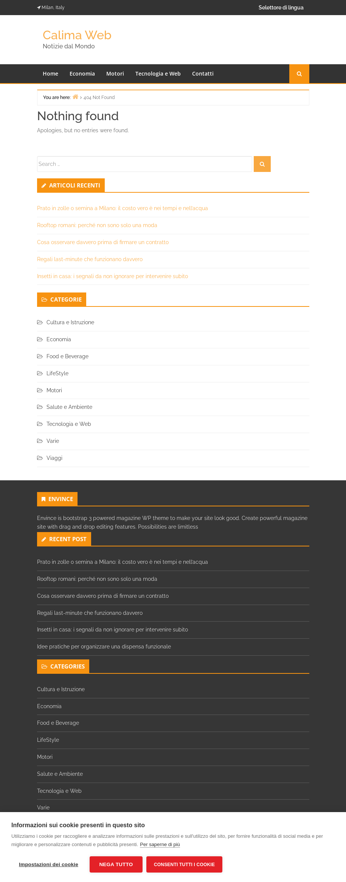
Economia (82, 73)
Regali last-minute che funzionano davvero (90, 259)
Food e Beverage (67, 356)
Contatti (203, 73)
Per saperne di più (160, 844)
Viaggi (54, 458)
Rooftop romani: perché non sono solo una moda (97, 225)
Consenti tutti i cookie (184, 864)
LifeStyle (57, 373)
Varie (53, 441)
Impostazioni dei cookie (48, 864)
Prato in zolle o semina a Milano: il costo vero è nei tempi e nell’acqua (122, 208)
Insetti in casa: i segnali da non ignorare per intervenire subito (112, 276)
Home (50, 73)
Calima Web (77, 35)
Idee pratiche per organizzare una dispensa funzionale (104, 647)
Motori (115, 73)
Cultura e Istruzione (70, 322)
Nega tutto (116, 864)
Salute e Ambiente (69, 407)
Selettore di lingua (281, 8)
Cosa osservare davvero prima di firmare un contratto (103, 242)
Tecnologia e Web (158, 73)
